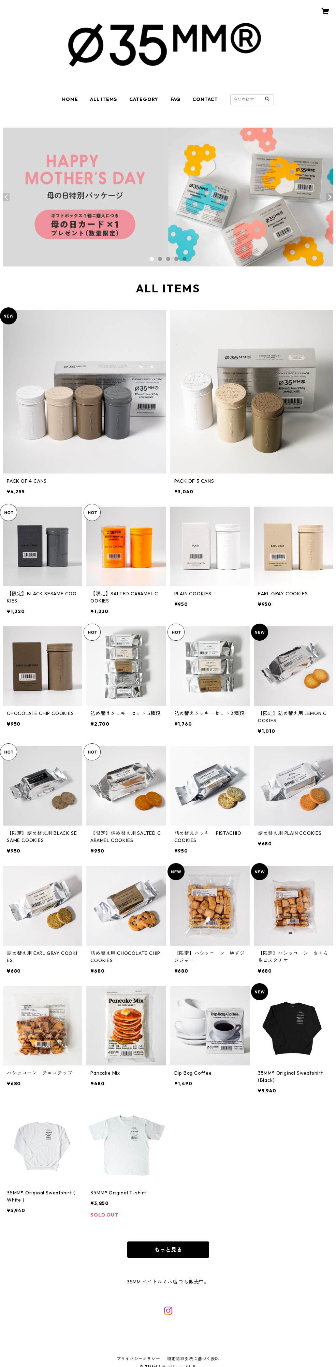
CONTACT (205, 99)
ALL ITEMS (103, 99)
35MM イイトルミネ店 (153, 1282)
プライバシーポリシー (138, 1358)
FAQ (175, 99)
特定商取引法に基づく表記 (193, 1358)
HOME (70, 99)
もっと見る (168, 1249)
